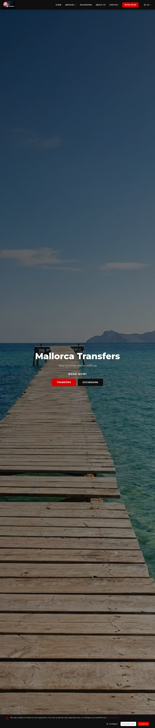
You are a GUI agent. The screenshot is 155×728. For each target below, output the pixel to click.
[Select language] (147, 5)
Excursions (86, 5)
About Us (100, 5)
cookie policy (112, 718)
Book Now (130, 5)
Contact (113, 5)
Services (70, 5)
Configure (112, 724)
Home (58, 5)
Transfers (64, 382)
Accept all (143, 724)
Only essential (128, 724)
